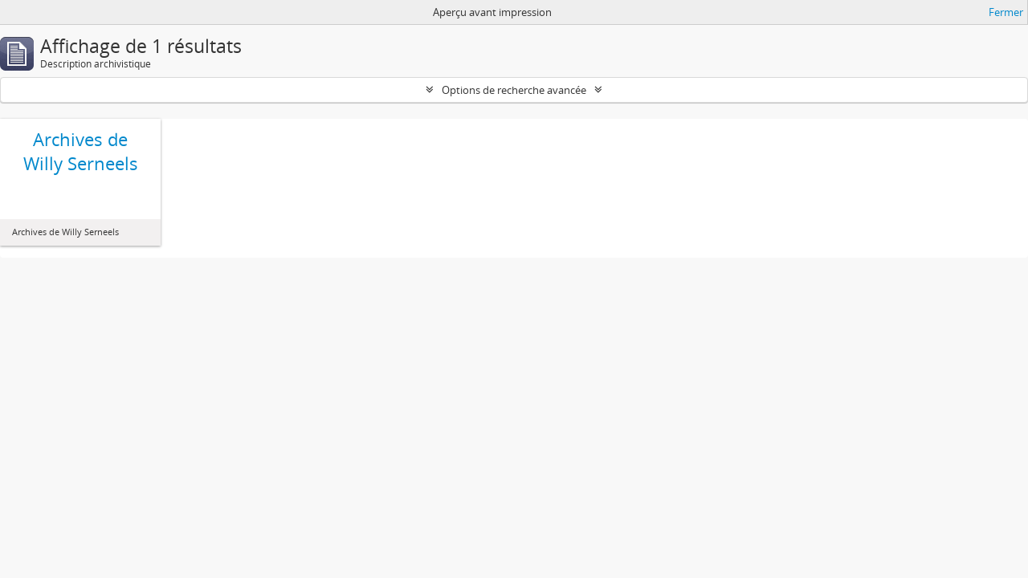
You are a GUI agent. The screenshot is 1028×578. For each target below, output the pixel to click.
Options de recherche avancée (514, 90)
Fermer (1006, 12)
